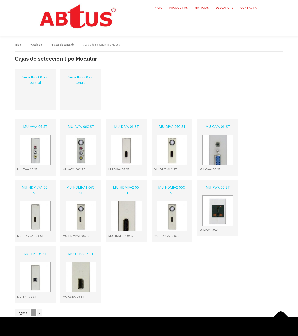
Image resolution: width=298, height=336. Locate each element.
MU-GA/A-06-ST (218, 126)
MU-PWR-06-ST (218, 187)
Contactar (249, 7)
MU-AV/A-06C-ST (81, 126)
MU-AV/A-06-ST (35, 126)
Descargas (224, 7)
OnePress (154, 326)
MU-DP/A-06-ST (126, 126)
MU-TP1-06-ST (35, 253)
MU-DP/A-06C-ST (172, 126)
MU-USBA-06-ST (81, 253)
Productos (178, 7)
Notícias (202, 7)
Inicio (158, 7)
